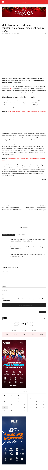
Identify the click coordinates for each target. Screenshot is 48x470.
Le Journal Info (6, 33)
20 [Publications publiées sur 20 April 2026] (4, 407)
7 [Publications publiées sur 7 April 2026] (11, 401)
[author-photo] (24, 224)
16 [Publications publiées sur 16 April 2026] (24, 404)
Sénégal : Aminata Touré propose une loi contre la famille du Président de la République (35, 209)
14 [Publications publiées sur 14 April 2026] (11, 404)
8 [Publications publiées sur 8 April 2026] (18, 401)
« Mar (3, 413)
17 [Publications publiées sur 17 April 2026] (30, 404)
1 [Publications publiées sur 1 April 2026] (18, 398)
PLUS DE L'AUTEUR (20, 235)
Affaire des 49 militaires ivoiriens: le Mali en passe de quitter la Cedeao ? (27, 111)
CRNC (10, 88)
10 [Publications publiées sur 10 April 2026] (30, 401)
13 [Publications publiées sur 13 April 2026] (4, 404)
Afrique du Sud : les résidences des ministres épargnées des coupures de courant (12, 209)
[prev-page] (3, 262)
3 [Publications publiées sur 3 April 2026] (30, 398)
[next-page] (5, 262)
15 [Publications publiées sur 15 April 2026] (18, 404)
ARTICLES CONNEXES (8, 235)
